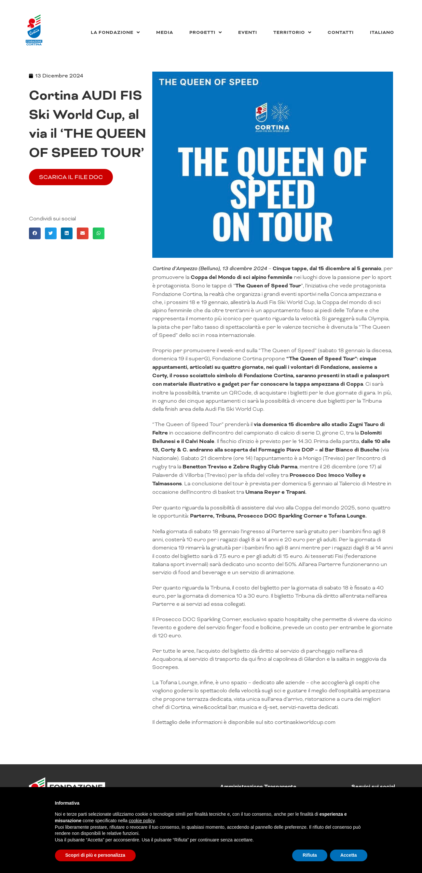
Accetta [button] (348, 855)
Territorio (292, 32)
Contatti (341, 32)
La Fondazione (115, 32)
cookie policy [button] (142, 820)
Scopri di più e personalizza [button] (95, 855)
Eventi (247, 32)
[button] (35, 233)
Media (164, 32)
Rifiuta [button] (310, 855)
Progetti (205, 32)
